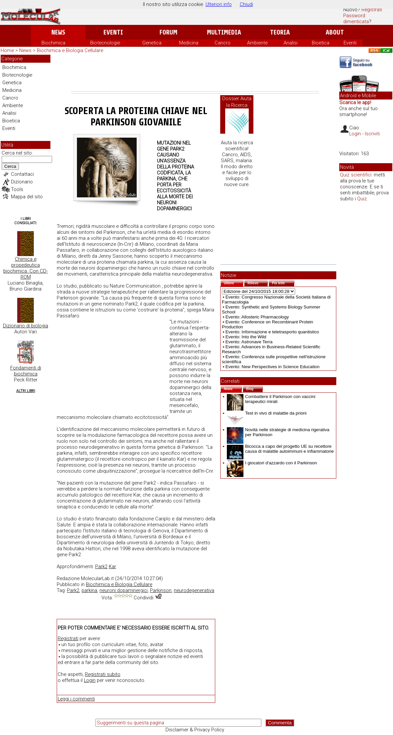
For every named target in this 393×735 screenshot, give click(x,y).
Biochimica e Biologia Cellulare (70, 50)
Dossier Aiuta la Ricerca (236, 102)
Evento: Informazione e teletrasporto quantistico (272, 331)
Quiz (362, 199)
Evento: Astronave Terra (249, 341)
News (58, 32)
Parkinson (160, 590)
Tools (17, 189)
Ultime (233, 282)
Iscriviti (372, 134)
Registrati (371, 10)
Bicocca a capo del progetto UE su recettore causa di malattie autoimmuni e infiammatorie (280, 449)
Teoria (280, 32)
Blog (254, 388)
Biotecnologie (105, 43)
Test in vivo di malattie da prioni (266, 413)
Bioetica (320, 43)
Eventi (113, 32)
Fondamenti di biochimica (25, 371)
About (335, 32)
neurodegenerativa (194, 590)
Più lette (283, 282)
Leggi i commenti (76, 699)
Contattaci (22, 174)
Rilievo (257, 282)
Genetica (152, 43)
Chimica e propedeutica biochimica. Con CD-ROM (25, 268)
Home (7, 50)
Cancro (222, 43)
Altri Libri (25, 391)
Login (90, 680)
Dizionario (22, 182)
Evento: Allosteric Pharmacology (257, 316)
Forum (168, 32)
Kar (112, 566)
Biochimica (53, 43)
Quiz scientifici (355, 175)
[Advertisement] (195, 73)
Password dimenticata (356, 19)
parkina (89, 590)
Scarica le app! (355, 102)
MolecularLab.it (97, 578)
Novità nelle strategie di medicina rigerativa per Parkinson (278, 432)
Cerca (10, 166)
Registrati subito (102, 674)
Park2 (101, 566)
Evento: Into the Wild (246, 336)
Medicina (188, 43)
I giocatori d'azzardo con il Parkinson (272, 462)
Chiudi (246, 4)
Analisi (290, 43)
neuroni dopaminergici (123, 590)
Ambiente (257, 43)
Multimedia (224, 32)
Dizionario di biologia (25, 326)
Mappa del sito (27, 197)
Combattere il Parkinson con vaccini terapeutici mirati (271, 399)
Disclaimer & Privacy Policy (194, 730)
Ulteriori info (219, 4)
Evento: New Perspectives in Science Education (273, 366)
